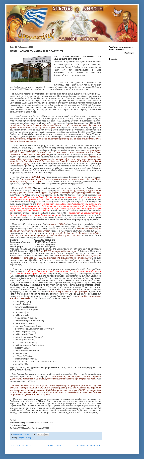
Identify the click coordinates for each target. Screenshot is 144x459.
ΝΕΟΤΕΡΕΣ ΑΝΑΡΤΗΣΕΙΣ (21, 446)
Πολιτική (28, 438)
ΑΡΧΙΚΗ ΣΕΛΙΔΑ (54, 446)
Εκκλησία (21, 438)
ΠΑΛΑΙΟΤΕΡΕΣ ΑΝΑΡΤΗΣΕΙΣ (89, 446)
